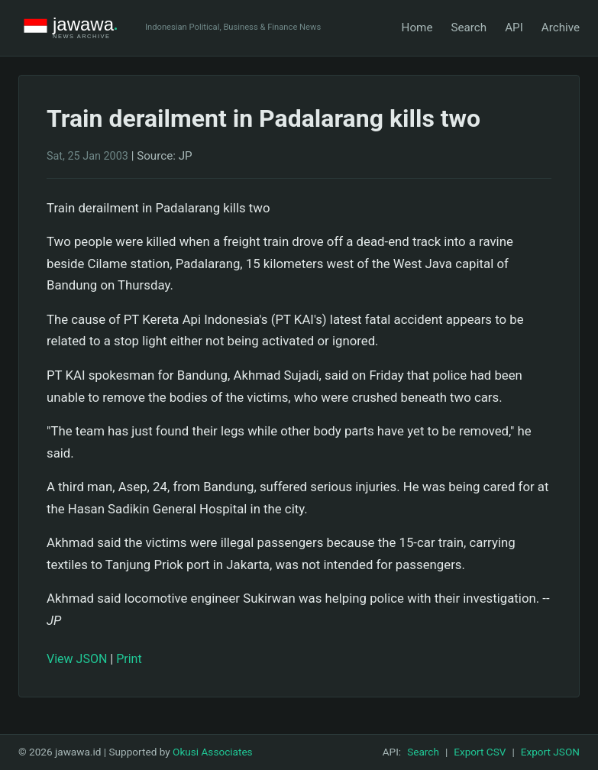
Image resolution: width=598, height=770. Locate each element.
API (514, 27)
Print (128, 659)
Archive (560, 27)
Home (417, 27)
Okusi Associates (213, 752)
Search (468, 27)
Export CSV (480, 752)
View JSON (77, 659)
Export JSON (550, 752)
